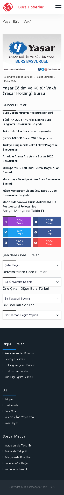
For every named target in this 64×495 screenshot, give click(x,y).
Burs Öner (10, 411)
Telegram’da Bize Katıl (18, 457)
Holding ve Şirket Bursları (18, 76)
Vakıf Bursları (45, 76)
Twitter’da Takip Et (15, 451)
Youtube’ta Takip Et (16, 469)
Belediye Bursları (14, 359)
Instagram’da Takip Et (17, 445)
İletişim (8, 399)
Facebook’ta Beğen (16, 463)
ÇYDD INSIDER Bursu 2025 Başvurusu (28, 138)
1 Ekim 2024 (10, 81)
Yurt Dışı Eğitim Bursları (18, 377)
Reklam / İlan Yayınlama (19, 417)
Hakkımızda (11, 405)
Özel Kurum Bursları (16, 371)
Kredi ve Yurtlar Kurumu (19, 353)
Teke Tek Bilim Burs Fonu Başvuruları (27, 131)
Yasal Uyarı (11, 423)
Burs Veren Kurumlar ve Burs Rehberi (28, 112)
